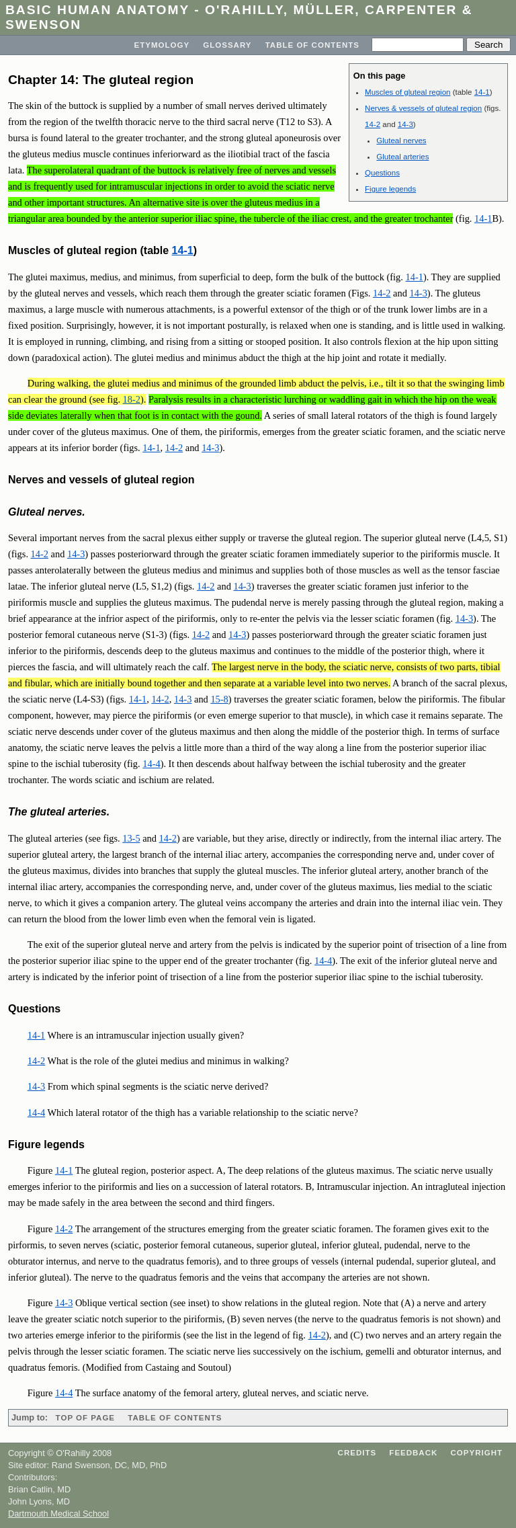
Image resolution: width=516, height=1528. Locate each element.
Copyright (477, 1453)
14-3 (405, 124)
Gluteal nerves (401, 140)
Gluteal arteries (402, 157)
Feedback (413, 1453)
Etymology (162, 45)
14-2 (372, 124)
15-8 (219, 699)
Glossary (227, 45)
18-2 (131, 399)
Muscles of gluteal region (407, 92)
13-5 (131, 838)
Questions (382, 173)
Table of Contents (312, 45)
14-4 (151, 763)
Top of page (85, 1418)
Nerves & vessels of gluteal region (423, 108)
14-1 (482, 92)
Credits (357, 1453)
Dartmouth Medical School (58, 1514)
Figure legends (390, 189)
